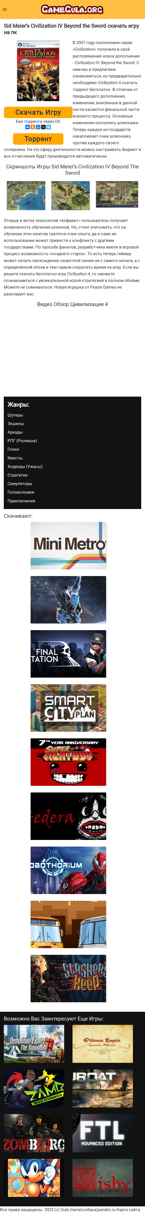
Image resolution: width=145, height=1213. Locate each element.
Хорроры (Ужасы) (25, 466)
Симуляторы (20, 483)
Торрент (38, 139)
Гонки (13, 449)
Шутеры (15, 415)
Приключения (21, 501)
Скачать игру (38, 112)
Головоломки (21, 492)
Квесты (15, 458)
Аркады (15, 432)
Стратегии (18, 475)
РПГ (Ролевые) (22, 440)
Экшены (16, 423)
